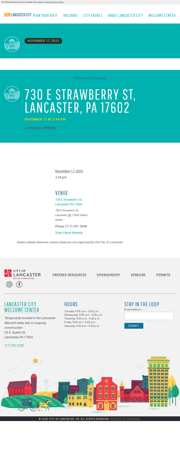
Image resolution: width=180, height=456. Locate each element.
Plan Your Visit (46, 16)
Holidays (72, 16)
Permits (163, 278)
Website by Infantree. (126, 422)
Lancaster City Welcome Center (21, 310)
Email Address (133, 313)
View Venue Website (70, 235)
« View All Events (40, 131)
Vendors (138, 278)
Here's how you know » (55, 2)
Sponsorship (108, 278)
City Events (94, 16)
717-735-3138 (14, 348)
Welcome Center (163, 16)
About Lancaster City (127, 16)
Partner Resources (69, 278)
